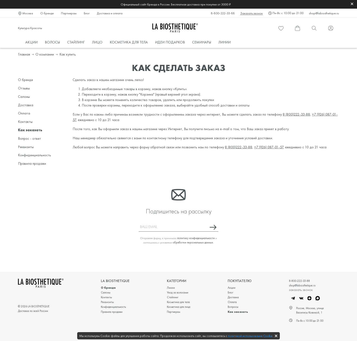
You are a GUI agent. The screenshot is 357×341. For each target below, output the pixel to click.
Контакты (25, 121)
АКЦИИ (31, 42)
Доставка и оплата (109, 13)
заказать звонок (301, 290)
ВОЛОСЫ (52, 42)
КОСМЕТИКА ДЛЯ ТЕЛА (129, 42)
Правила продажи (32, 163)
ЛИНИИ (224, 42)
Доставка (25, 105)
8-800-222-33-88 (223, 13)
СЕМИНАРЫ (201, 42)
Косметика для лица (178, 307)
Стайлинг (172, 297)
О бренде (47, 13)
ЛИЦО (97, 42)
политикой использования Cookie (250, 336)
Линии (171, 288)
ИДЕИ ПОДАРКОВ (170, 42)
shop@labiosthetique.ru (324, 13)
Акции (231, 288)
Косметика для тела (178, 302)
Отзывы (24, 88)
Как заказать (30, 130)
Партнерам (68, 13)
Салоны (24, 96)
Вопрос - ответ (29, 138)
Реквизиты (26, 146)
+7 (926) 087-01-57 (268, 147)
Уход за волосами (177, 292)
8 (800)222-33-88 (296, 114)
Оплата (24, 113)
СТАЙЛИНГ (76, 42)
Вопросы (233, 307)
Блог (86, 13)
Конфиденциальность (34, 155)
